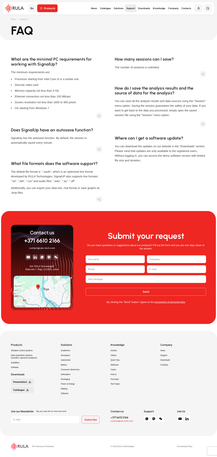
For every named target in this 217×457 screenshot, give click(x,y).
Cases (113, 369)
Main (13, 19)
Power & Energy (68, 384)
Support (130, 8)
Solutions (118, 8)
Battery (64, 365)
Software (15, 367)
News (94, 8)
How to (114, 374)
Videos (114, 355)
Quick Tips (115, 360)
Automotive (65, 360)
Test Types (115, 384)
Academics (65, 350)
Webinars (115, 365)
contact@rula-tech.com (42, 248)
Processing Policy (184, 446)
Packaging (65, 379)
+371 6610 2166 (42, 240)
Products (49, 8)
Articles (114, 350)
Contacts (186, 8)
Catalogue (105, 8)
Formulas (115, 379)
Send (146, 291)
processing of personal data (169, 302)
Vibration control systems (22, 350)
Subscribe (90, 419)
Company (173, 8)
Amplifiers (15, 362)
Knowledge (159, 8)
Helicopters (65, 374)
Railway (64, 389)
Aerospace (65, 355)
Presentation (20, 381)
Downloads (144, 8)
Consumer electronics (70, 369)
